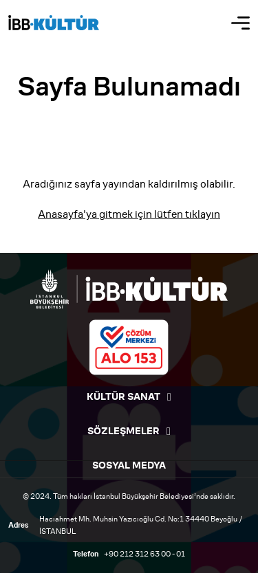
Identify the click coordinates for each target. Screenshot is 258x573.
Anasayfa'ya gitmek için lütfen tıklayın (129, 214)
